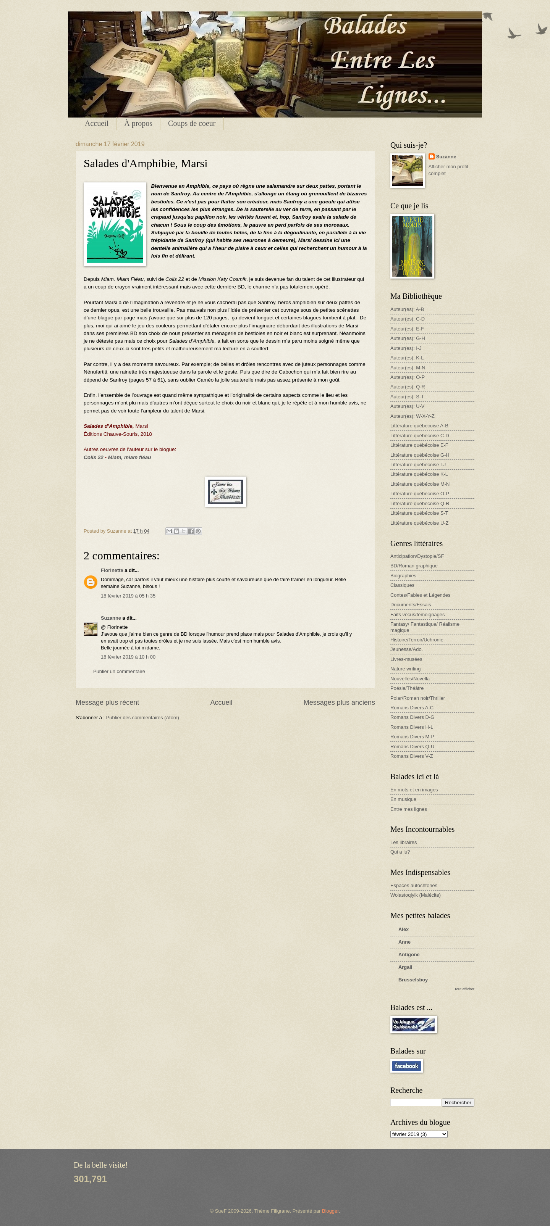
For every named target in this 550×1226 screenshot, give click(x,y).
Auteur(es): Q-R (407, 387)
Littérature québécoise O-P (419, 493)
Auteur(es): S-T (407, 397)
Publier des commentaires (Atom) (142, 717)
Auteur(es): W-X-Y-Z (412, 416)
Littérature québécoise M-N (420, 484)
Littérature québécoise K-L (419, 474)
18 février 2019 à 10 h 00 (128, 657)
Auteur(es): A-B (407, 309)
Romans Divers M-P (412, 736)
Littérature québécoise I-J (418, 464)
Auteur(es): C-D (407, 319)
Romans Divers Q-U (412, 746)
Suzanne (111, 618)
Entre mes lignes (408, 809)
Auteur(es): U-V (407, 406)
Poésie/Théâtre (407, 688)
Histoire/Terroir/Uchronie (416, 640)
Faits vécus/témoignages (417, 614)
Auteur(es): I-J (406, 348)
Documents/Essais (410, 604)
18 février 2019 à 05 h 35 (128, 596)
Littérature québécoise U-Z (419, 523)
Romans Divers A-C (412, 707)
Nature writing (405, 669)
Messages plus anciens (339, 702)
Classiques (402, 585)
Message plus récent (107, 702)
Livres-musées (406, 659)
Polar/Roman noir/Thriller (417, 698)
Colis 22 (94, 457)
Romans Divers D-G (412, 717)
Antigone (409, 954)
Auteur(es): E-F (407, 329)
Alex (403, 929)
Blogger (330, 1211)
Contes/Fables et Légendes (420, 595)
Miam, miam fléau (129, 457)
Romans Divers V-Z (411, 756)
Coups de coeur (191, 123)
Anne (404, 942)
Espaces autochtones (413, 885)
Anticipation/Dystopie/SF (417, 556)
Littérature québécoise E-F (419, 445)
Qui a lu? (400, 852)
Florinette (112, 570)
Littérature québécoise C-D (419, 435)
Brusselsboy (413, 980)
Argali (405, 967)
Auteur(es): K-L (407, 358)
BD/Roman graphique (414, 566)
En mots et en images (414, 790)
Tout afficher (464, 989)
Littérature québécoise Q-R (420, 503)
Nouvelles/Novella (410, 678)
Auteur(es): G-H (407, 338)
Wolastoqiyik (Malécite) (415, 895)
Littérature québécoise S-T (419, 513)
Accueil (96, 123)
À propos (138, 123)
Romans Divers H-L (411, 727)
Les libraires (403, 842)
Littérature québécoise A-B (419, 426)
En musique (403, 799)
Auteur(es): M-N (407, 368)
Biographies (403, 575)
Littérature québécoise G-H (420, 455)
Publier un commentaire (119, 671)
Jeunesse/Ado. (406, 649)
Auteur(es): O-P (407, 377)
